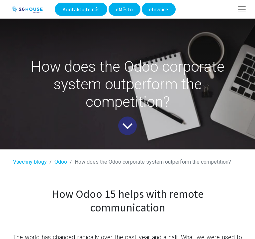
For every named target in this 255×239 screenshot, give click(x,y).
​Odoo (60, 162)
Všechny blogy (30, 162)
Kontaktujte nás (81, 9)
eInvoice (158, 9)
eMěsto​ (124, 9)
